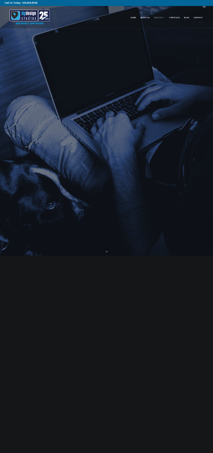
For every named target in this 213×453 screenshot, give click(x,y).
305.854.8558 (29, 3)
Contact (198, 17)
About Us (145, 17)
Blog (186, 17)
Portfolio (174, 17)
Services (159, 17)
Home (133, 17)
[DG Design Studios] (25, 17)
